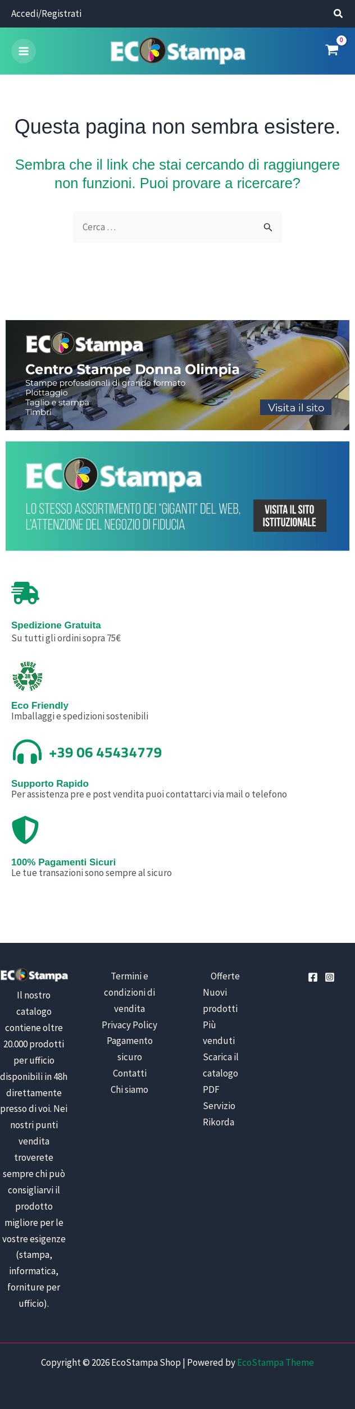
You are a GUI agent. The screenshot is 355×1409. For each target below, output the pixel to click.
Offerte (225, 977)
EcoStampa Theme (275, 1363)
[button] (339, 14)
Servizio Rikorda (219, 1115)
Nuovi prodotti (220, 1001)
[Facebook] (313, 978)
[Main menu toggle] (23, 51)
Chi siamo (129, 1091)
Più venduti (219, 1034)
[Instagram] (330, 978)
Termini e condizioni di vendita (129, 993)
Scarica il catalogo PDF (221, 1074)
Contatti (130, 1075)
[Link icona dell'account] (46, 14)
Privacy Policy (129, 1026)
